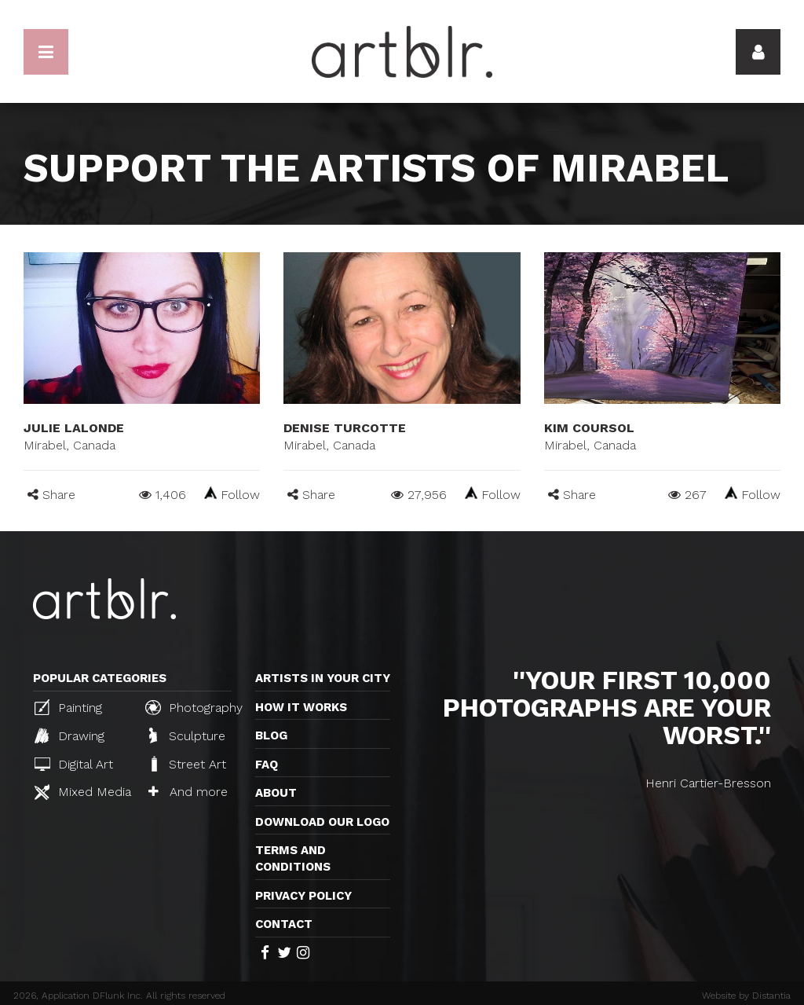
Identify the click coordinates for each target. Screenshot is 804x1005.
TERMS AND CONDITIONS (293, 858)
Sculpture (187, 735)
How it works (301, 707)
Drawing (69, 735)
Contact (283, 924)
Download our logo (322, 822)
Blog (271, 735)
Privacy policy (303, 896)
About (276, 793)
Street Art (187, 764)
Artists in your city (322, 678)
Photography (194, 707)
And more (188, 791)
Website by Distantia (746, 995)
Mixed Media (83, 792)
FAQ (266, 764)
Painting (68, 707)
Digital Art (74, 764)
